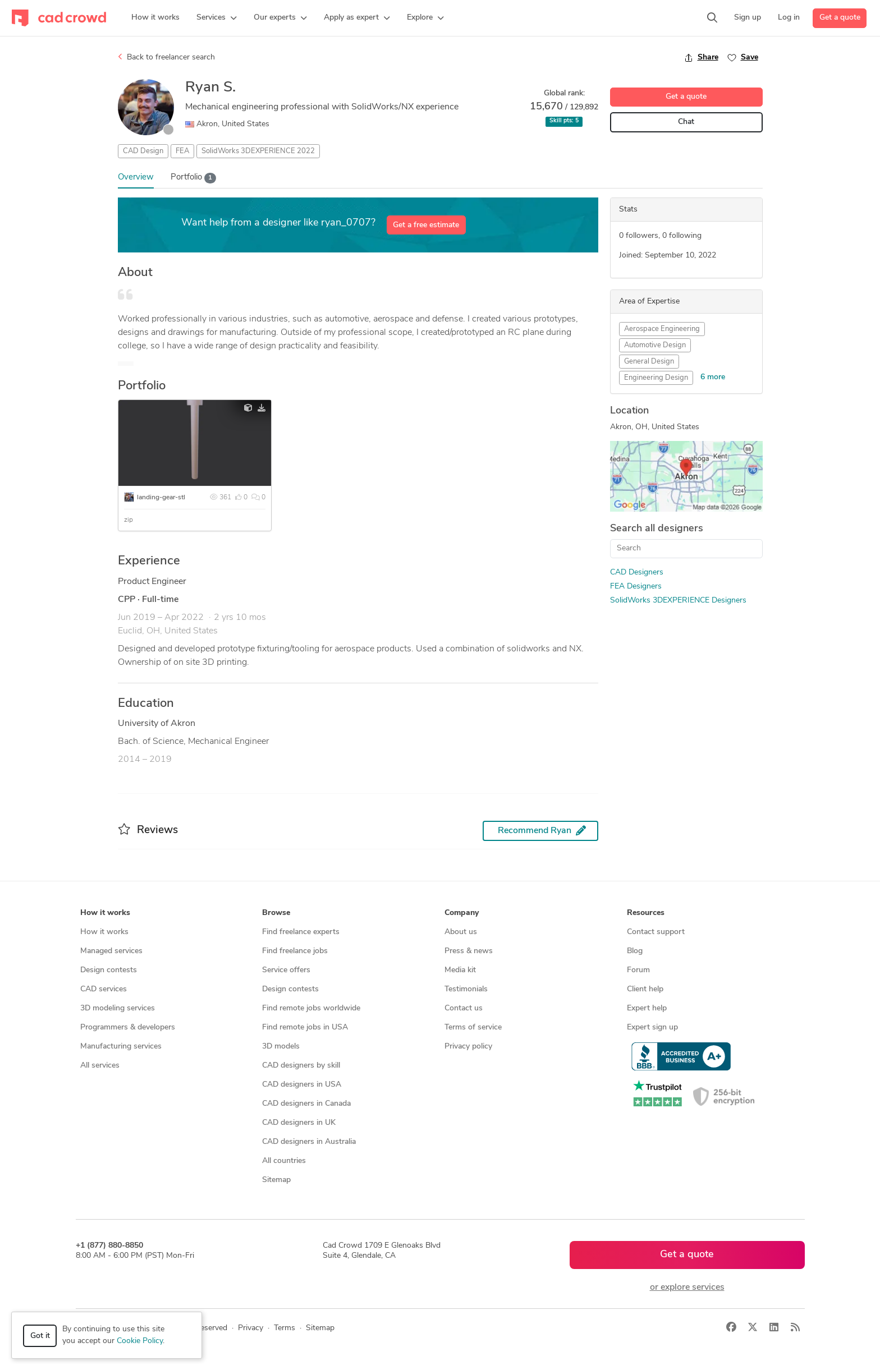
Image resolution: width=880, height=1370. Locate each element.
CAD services (103, 989)
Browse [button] (276, 913)
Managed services (111, 951)
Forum (638, 970)
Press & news (468, 951)
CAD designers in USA (301, 1085)
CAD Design (143, 151)
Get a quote (839, 17)
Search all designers (656, 528)
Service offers (286, 970)
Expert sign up (652, 1027)
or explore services (687, 1287)
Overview (136, 177)
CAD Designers (636, 572)
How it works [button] (105, 913)
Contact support (656, 932)
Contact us (463, 1008)
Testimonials (466, 989)
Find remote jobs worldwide (311, 1008)
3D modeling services (117, 1008)
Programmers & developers (127, 1027)
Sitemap (276, 1180)
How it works (104, 932)
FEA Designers (636, 586)
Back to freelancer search (166, 57)
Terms (284, 1328)
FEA (182, 151)
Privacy (250, 1328)
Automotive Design (655, 345)
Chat (686, 122)
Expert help (647, 1008)
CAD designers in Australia (309, 1142)
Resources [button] (645, 913)
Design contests (108, 970)
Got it (40, 1336)
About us (460, 932)
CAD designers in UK (299, 1123)
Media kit (460, 970)
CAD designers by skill (301, 1065)
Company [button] (461, 913)
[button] (216, 18)
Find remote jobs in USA (305, 1027)
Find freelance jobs (295, 951)
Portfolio (194, 178)
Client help (645, 989)
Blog (635, 951)
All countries (284, 1161)
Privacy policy (468, 1046)
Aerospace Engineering (662, 329)
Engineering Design (656, 377)
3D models (281, 1046)
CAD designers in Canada (306, 1104)
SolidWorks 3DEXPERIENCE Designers (678, 600)
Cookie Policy (140, 1341)
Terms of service (473, 1027)
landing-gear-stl (161, 497)
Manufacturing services (121, 1046)
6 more (712, 377)
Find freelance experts (301, 932)
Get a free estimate (426, 225)
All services (100, 1065)
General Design (649, 361)
